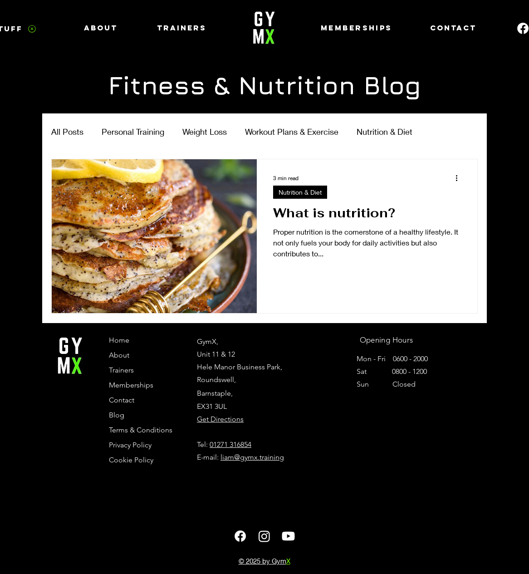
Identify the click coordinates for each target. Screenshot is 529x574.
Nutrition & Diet (384, 132)
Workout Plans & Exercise (291, 132)
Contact (121, 400)
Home (119, 340)
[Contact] (453, 28)
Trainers (121, 370)
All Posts (67, 132)
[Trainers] (182, 28)
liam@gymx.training (252, 457)
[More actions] (459, 177)
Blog (116, 415)
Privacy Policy (130, 445)
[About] (101, 28)
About (119, 355)
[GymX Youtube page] (288, 536)
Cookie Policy (131, 460)
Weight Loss (204, 132)
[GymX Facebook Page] (240, 536)
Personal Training (133, 132)
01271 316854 (230, 444)
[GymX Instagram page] (264, 536)
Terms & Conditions (138, 430)
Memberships (131, 385)
